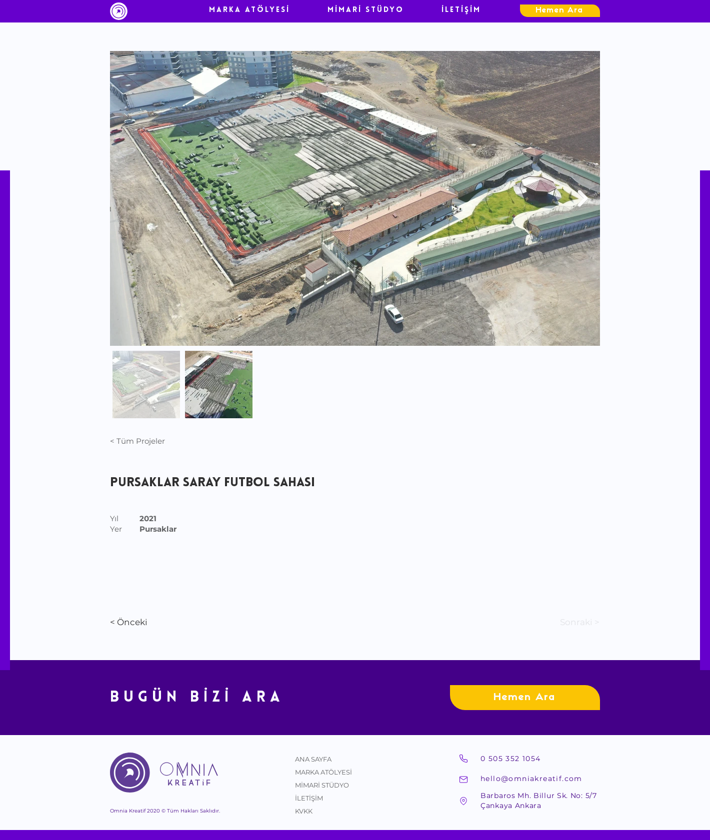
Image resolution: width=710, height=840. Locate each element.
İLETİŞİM (309, 798)
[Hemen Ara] (560, 10)
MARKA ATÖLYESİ (323, 772)
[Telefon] (463, 759)
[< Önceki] (150, 623)
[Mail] (463, 780)
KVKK (303, 811)
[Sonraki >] (566, 623)
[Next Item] (583, 198)
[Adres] (463, 801)
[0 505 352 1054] (540, 759)
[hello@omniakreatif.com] (540, 779)
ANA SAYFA (313, 759)
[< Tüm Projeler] (143, 441)
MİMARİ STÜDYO (322, 785)
